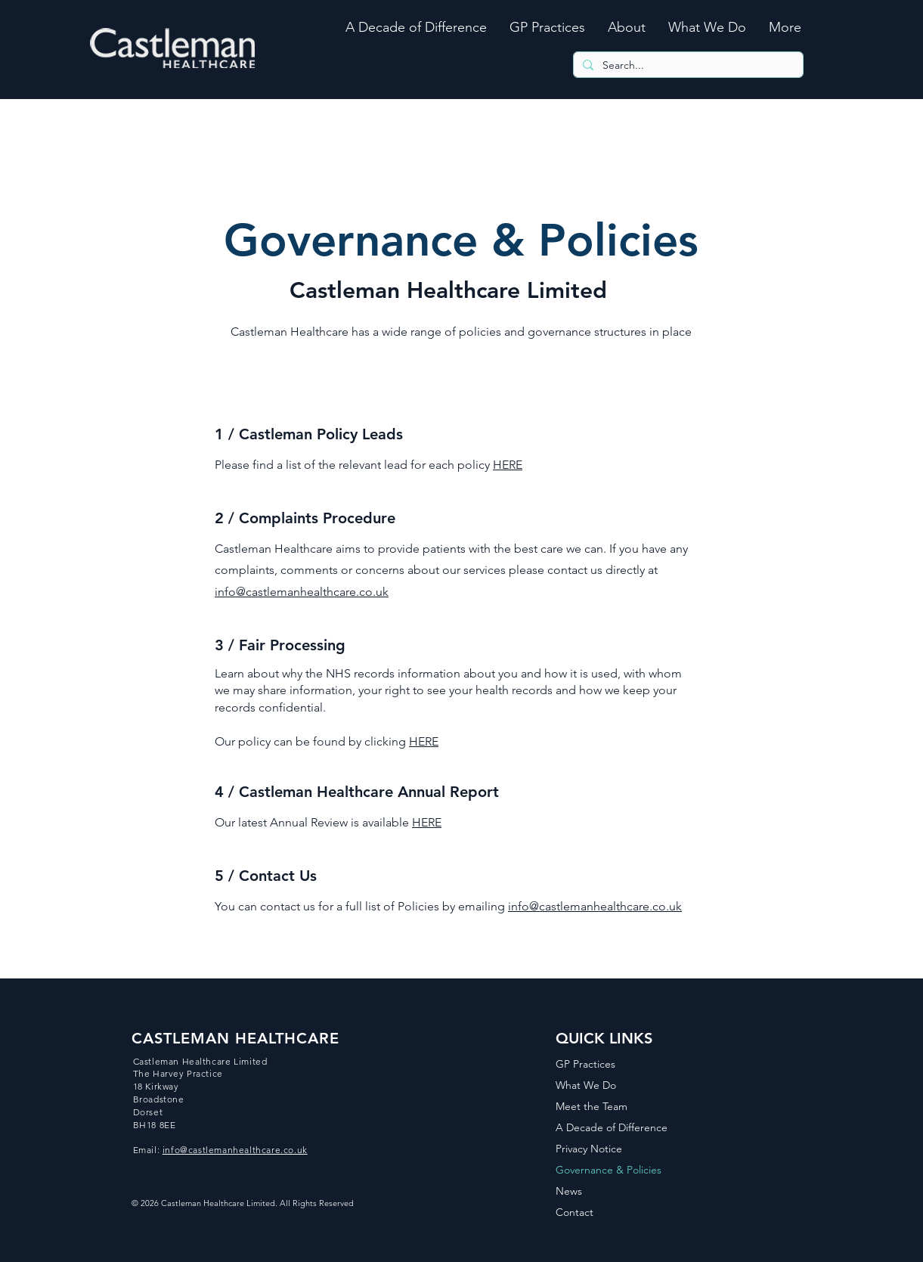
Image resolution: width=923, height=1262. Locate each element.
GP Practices (585, 1064)
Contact (574, 1212)
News (569, 1191)
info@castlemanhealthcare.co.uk (302, 591)
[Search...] (686, 65)
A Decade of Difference (611, 1127)
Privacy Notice (589, 1148)
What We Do (586, 1085)
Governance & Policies (608, 1170)
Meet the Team (591, 1106)
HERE (507, 464)
